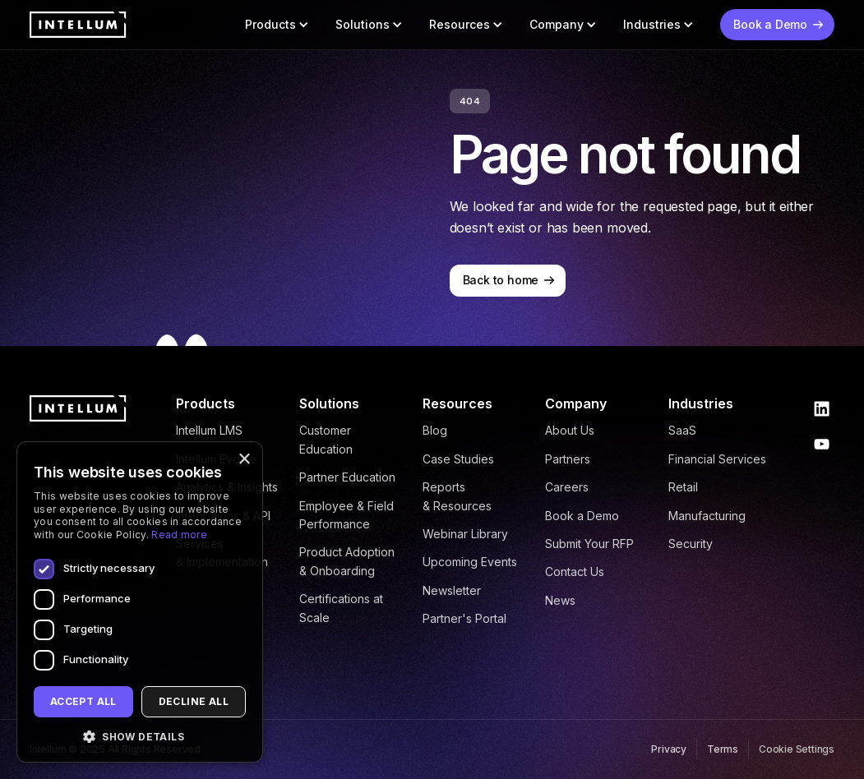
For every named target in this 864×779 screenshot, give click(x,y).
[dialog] (139, 602)
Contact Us (574, 571)
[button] (277, 24)
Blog (435, 430)
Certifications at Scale (341, 608)
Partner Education (347, 477)
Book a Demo (582, 516)
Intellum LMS (209, 430)
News (560, 600)
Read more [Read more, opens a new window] (179, 534)
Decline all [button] (194, 701)
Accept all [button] (83, 701)
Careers (567, 487)
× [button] (244, 460)
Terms (722, 749)
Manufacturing (707, 516)
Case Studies (458, 459)
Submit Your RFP (589, 544)
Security (690, 544)
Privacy (668, 749)
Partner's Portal (464, 618)
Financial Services (717, 459)
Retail (683, 487)
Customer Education (326, 439)
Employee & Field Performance (346, 515)
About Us (569, 430)
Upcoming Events (470, 562)
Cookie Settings (796, 749)
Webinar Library (465, 534)
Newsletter (452, 590)
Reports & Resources (457, 496)
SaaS (682, 430)
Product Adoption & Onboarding (347, 561)
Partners (567, 459)
